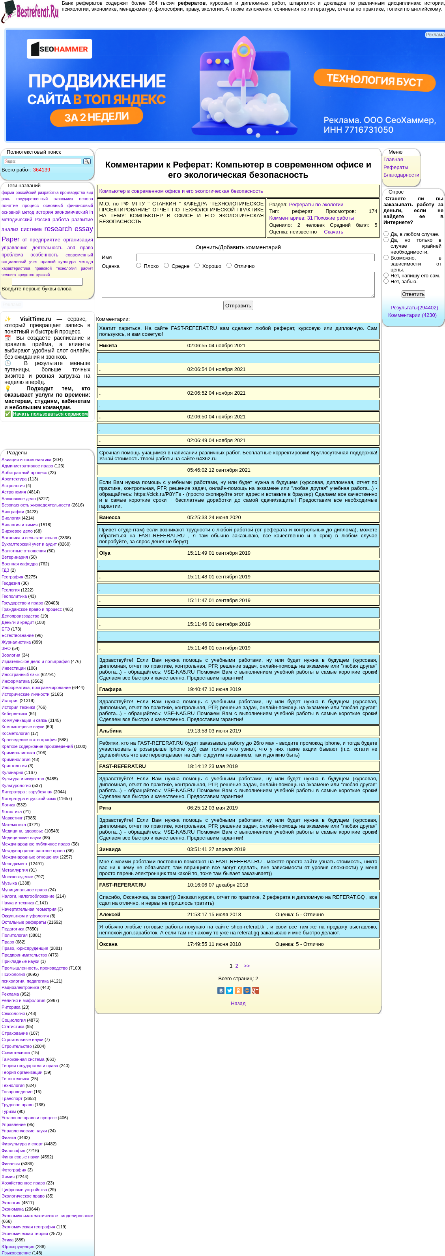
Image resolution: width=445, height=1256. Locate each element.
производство (72, 192)
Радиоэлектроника (20, 987)
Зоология (11, 655)
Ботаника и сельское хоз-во (29, 537)
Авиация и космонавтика (26, 459)
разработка (48, 192)
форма (8, 192)
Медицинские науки (21, 837)
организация (78, 240)
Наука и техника (18, 902)
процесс (30, 205)
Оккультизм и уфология (25, 915)
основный (53, 205)
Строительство (17, 1046)
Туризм (9, 1111)
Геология (11, 590)
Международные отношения (30, 857)
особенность (44, 255)
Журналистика (16, 642)
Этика (7, 1239)
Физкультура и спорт (22, 1143)
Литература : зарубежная (27, 791)
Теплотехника (15, 1078)
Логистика (12, 811)
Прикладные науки (20, 961)
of (24, 240)
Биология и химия (20, 524)
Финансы (11, 1163)
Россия (42, 219)
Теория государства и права (30, 1065)
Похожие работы (334, 218)
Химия (8, 1176)
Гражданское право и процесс (32, 609)
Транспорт (12, 1098)
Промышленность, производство (34, 968)
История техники (18, 707)
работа (60, 219)
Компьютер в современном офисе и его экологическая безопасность (181, 191)
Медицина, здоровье (22, 831)
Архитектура (14, 478)
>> (247, 966)
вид (89, 192)
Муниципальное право (24, 889)
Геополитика (14, 596)
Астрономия (14, 492)
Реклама (10, 994)
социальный (14, 261)
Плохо (147, 266)
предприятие (45, 240)
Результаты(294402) (414, 308)
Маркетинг (12, 817)
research (58, 229)
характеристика (16, 268)
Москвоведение (17, 876)
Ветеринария (15, 557)
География (12, 576)
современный (79, 254)
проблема (12, 255)
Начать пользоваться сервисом (50, 414)
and (71, 247)
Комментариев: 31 (290, 218)
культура (67, 261)
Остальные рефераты (24, 922)
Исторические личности (25, 694)
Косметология (16, 733)
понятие (10, 205)
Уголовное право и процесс (29, 1117)
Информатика (16, 681)
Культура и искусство (23, 778)
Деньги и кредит (18, 622)
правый (48, 261)
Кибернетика (14, 713)
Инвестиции (14, 668)
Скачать (333, 232)
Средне (176, 266)
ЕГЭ (6, 629)
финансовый (80, 205)
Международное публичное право (36, 844)
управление (15, 247)
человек (9, 275)
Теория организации (22, 1072)
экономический (71, 212)
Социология (14, 1020)
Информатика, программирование (36, 687)
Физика (9, 1137)
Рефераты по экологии (316, 204)
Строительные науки (22, 1039)
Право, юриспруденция (25, 948)
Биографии (13, 511)
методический (17, 219)
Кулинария (12, 772)
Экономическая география (28, 1226)
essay (84, 229)
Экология (11, 1202)
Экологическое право (23, 1196)
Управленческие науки (24, 1130)
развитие (82, 219)
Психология (13, 974)
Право (8, 942)
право (86, 247)
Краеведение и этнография (29, 739)
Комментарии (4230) (412, 315)
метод (28, 212)
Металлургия (15, 870)
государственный (32, 199)
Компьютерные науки (23, 726)
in (91, 212)
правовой (43, 268)
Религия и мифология (23, 1000)
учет (33, 261)
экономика (63, 199)
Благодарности (401, 175)
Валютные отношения (24, 550)
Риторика (11, 1007)
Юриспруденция (18, 1246)
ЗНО (6, 648)
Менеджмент (15, 863)
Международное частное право (33, 850)
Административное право (27, 465)
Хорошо (207, 266)
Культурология (16, 785)
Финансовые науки (20, 1156)
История (10, 700)
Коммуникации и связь (24, 720)
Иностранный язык (20, 674)
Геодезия (11, 583)
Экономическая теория (25, 1233)
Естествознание (18, 635)
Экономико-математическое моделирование (47, 1215)
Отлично (240, 266)
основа (86, 198)
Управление (14, 1124)
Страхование (15, 1033)
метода (86, 261)
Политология (15, 935)
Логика (8, 804)
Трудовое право (18, 1104)
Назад (238, 1003)
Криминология (16, 759)
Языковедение (16, 1252)
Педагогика (13, 928)
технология (66, 268)
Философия (13, 1150)
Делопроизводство (20, 616)
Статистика (13, 1026)
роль (6, 199)
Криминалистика (18, 752)
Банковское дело (19, 498)
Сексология (13, 1013)
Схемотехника (16, 1052)
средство (26, 275)
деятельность (47, 247)
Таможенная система (23, 1059)
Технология (13, 1085)
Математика (14, 824)
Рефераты (395, 167)
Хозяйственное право (23, 1183)
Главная (393, 159)
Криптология (14, 765)
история (44, 212)
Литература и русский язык (29, 798)
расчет (87, 268)
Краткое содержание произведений (37, 746)
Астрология (13, 485)
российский (25, 192)
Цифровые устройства (24, 1189)
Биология (11, 518)
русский (43, 275)
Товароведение (17, 1091)
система (31, 229)
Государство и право (22, 603)
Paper (10, 239)
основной (11, 212)
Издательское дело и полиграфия (35, 661)
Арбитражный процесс (24, 472)
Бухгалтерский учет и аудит (29, 544)
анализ (10, 229)
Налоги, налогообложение (28, 896)
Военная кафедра (20, 563)
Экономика (13, 1209)
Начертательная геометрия (29, 909)
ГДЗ (5, 570)
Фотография (14, 1169)
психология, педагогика (25, 981)
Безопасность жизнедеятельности (36, 505)
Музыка (9, 883)
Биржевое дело (17, 531)
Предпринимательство (24, 955)
